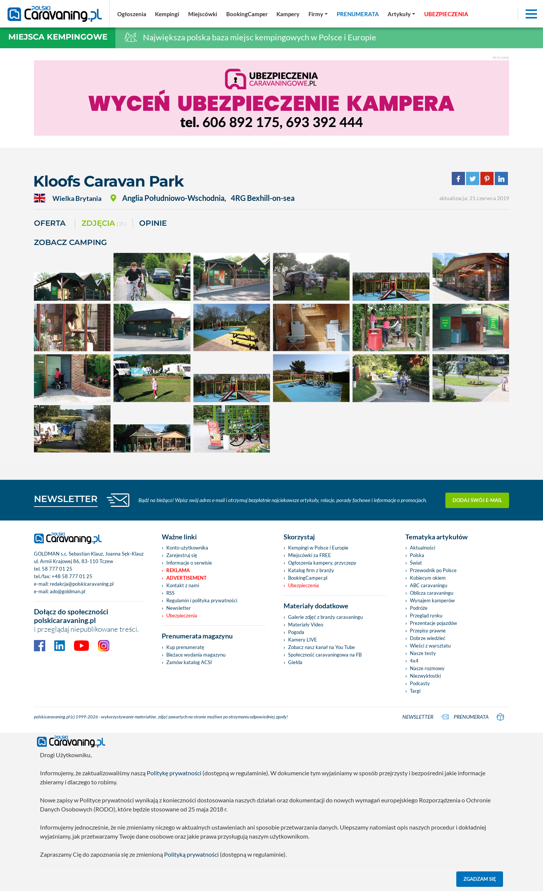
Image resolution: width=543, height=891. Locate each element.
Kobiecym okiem (428, 578)
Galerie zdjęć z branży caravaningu (325, 617)
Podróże (419, 608)
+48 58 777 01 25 (72, 576)
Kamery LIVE (302, 640)
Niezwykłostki (425, 676)
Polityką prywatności (191, 854)
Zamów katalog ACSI (189, 662)
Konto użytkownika (187, 548)
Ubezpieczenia (181, 615)
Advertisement (186, 578)
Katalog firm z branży (311, 570)
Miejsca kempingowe (57, 36)
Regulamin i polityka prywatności (201, 600)
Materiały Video (305, 625)
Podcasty (420, 683)
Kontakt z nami (182, 585)
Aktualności (422, 548)
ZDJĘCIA (103, 224)
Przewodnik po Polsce (433, 570)
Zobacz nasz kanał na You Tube (321, 647)
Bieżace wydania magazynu (195, 655)
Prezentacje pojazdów (433, 623)
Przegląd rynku (426, 615)
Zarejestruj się (181, 555)
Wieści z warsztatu (430, 646)
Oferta (50, 223)
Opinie (153, 223)
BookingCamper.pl (307, 578)
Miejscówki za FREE (309, 555)
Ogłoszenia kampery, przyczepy (322, 563)
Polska (417, 555)
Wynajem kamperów (432, 600)
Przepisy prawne (428, 631)
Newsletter (178, 608)
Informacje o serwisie (189, 563)
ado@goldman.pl (67, 591)
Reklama (178, 570)
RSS (170, 593)
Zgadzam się (479, 879)
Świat (416, 563)
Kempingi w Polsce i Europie (318, 548)
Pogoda (296, 632)
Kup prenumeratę (185, 647)
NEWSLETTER (66, 498)
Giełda (295, 662)
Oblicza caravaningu (431, 593)
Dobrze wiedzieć (427, 638)
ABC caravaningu (428, 585)
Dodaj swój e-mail (477, 500)
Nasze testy (423, 653)
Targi (415, 691)
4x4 (414, 661)
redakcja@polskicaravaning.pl (82, 584)
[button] (401, 13)
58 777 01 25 (57, 569)
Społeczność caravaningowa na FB (325, 655)
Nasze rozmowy (427, 668)
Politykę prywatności (174, 772)
